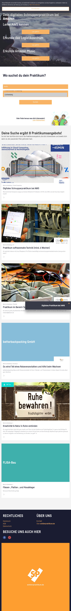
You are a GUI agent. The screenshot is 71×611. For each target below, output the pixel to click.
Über (46, 524)
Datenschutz (7, 526)
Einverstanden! (36, 8)
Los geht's (35, 32)
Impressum (7, 521)
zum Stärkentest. (39, 120)
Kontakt (39, 521)
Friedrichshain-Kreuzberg (35, 91)
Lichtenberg (35, 95)
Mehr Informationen (34, 5)
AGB (4, 524)
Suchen (35, 102)
